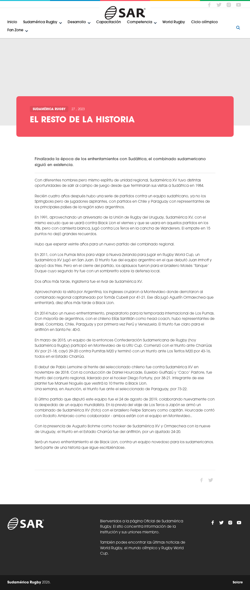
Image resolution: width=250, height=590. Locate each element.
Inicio (12, 22)
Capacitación (108, 22)
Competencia (139, 22)
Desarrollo (77, 22)
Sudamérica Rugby (40, 22)
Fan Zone (15, 30)
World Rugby (173, 22)
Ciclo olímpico (204, 22)
